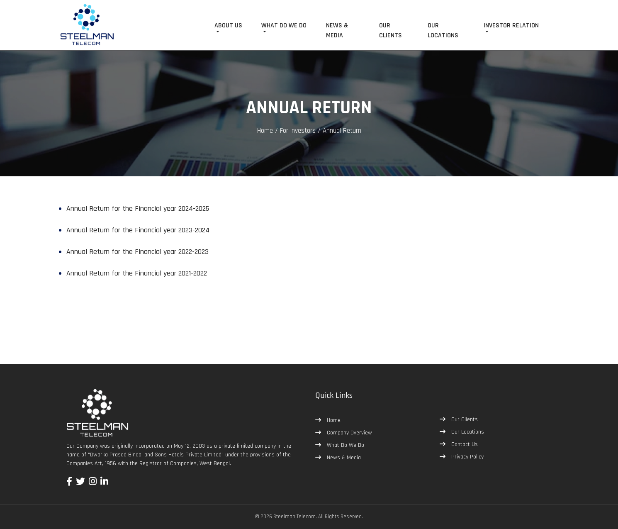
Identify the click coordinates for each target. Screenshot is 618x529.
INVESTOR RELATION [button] (511, 25)
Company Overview (348, 432)
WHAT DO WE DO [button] (284, 25)
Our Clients (464, 419)
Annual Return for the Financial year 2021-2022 (136, 273)
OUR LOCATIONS (443, 30)
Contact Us (464, 444)
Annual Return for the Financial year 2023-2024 (137, 230)
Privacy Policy (467, 457)
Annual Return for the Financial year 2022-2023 (137, 251)
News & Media (343, 457)
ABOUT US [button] (228, 25)
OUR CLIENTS (390, 30)
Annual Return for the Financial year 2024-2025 (137, 208)
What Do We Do (344, 445)
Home (265, 130)
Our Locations (467, 432)
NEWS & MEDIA (337, 30)
